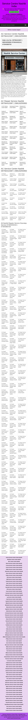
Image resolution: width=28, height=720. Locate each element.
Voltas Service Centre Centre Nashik (14, 628)
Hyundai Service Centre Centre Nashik (14, 587)
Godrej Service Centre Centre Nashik (14, 581)
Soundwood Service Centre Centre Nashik (14, 704)
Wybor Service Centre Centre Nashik (14, 686)
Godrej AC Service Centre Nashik (5, 113)
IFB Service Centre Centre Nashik (14, 589)
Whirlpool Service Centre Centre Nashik (14, 634)
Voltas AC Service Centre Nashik (23, 138)
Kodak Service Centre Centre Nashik (14, 662)
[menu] (25, 25)
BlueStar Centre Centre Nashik (14, 559)
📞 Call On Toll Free (14, 12)
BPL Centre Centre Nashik (14, 561)
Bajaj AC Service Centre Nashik (23, 123)
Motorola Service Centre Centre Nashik (14, 700)
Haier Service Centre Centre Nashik (14, 583)
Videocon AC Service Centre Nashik (5, 118)
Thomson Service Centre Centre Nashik (14, 658)
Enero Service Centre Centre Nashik (14, 573)
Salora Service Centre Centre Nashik (14, 672)
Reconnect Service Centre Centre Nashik (14, 644)
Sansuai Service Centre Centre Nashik (14, 621)
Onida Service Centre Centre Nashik (14, 611)
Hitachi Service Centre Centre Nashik (14, 585)
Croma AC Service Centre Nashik (23, 133)
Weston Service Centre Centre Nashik (14, 676)
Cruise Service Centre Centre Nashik (14, 692)
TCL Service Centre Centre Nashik (14, 627)
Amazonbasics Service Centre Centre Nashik (14, 656)
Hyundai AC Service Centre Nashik (5, 148)
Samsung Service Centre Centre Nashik (14, 617)
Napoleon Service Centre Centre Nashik (14, 609)
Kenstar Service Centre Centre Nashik (14, 593)
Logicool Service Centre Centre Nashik (14, 601)
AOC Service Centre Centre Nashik (14, 674)
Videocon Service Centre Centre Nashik (14, 632)
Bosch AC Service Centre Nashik (5, 128)
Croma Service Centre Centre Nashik (14, 565)
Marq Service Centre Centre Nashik (14, 607)
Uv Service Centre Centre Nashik (14, 660)
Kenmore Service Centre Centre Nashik (14, 696)
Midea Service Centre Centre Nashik (14, 646)
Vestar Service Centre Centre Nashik (14, 630)
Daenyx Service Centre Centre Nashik (14, 654)
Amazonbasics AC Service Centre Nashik (13, 164)
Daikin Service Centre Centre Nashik (14, 569)
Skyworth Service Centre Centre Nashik (14, 680)
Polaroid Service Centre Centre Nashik (14, 668)
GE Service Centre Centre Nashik (14, 577)
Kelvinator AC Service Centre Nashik (13, 118)
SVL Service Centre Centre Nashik (14, 678)
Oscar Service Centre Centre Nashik (14, 690)
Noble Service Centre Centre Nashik (14, 664)
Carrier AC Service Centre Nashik (5, 164)
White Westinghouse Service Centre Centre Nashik (14, 636)
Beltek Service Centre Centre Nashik (14, 688)
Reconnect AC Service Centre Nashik (23, 164)
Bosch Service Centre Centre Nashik (14, 563)
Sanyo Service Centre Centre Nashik (14, 619)
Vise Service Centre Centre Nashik (14, 650)
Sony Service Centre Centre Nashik (14, 623)
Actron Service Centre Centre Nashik (14, 557)
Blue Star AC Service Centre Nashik (23, 158)
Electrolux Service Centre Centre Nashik (14, 571)
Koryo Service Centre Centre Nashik (14, 591)
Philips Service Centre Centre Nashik (14, 638)
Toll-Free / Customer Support (14, 29)
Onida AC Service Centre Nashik (23, 148)
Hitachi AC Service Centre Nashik (23, 118)
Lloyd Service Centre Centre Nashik (14, 599)
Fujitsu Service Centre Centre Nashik (14, 575)
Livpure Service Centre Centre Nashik (14, 710)
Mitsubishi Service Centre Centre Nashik (14, 605)
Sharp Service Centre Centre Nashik (14, 648)
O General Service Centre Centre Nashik (14, 613)
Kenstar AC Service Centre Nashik (23, 143)
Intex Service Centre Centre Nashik (14, 640)
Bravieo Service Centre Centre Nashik (14, 670)
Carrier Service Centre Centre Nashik (14, 567)
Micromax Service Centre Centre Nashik (14, 684)
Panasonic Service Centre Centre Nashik (14, 615)
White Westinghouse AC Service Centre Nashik (14, 143)
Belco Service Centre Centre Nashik (14, 666)
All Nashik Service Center (8, 25)
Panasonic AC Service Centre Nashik (23, 107)
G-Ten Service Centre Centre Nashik (14, 694)
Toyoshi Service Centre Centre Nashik (14, 702)
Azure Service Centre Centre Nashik (14, 642)
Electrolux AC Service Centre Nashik (13, 148)
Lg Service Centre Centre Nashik (14, 597)
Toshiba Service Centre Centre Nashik (14, 625)
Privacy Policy (14, 714)
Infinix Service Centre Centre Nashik (14, 698)
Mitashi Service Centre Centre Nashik (14, 603)
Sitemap (4, 714)
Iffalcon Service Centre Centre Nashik (14, 652)
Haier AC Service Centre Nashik (23, 113)
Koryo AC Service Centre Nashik (23, 153)
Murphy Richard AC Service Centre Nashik (5, 138)
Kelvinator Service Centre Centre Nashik (14, 595)
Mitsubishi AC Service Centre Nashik (5, 143)
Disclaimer (9, 714)
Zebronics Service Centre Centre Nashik (14, 682)
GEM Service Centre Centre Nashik (14, 579)
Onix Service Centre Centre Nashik (14, 706)
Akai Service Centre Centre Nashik (14, 708)
